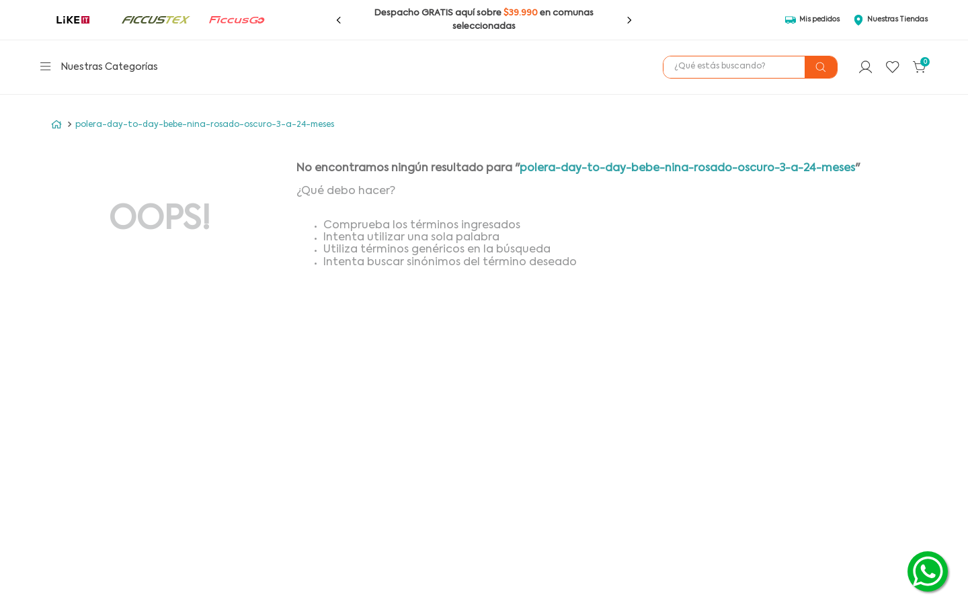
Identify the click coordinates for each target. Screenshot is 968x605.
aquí (465, 13)
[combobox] (750, 67)
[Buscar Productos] (821, 67)
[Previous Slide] (338, 20)
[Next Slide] (629, 20)
